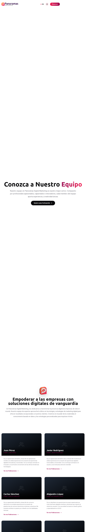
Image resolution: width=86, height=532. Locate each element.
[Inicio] (9, 4)
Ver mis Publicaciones (11, 471)
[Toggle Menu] (83, 4)
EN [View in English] (42, 4)
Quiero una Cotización (43, 203)
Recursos (55, 4)
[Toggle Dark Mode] (47, 4)
